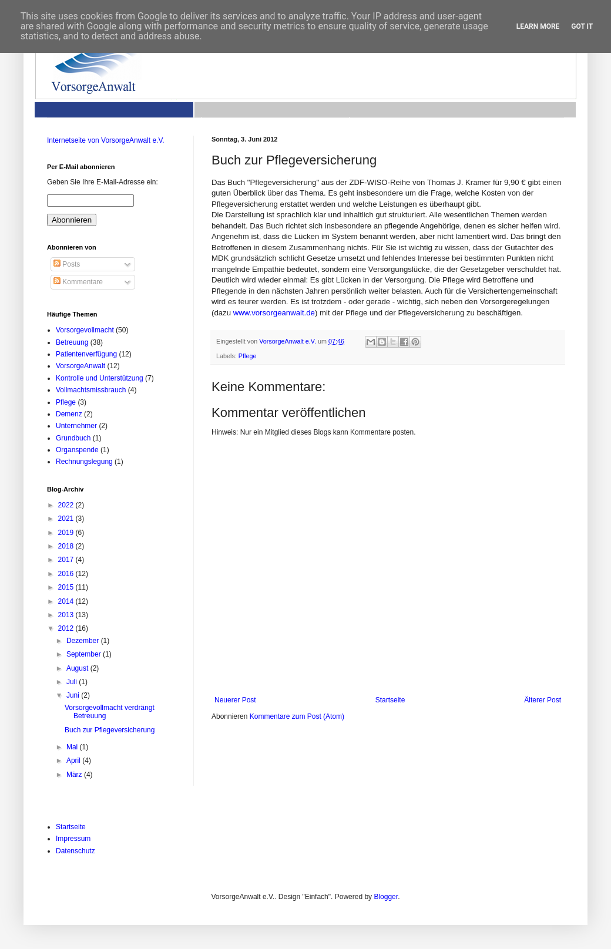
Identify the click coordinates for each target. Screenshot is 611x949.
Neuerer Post (235, 700)
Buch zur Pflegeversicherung (110, 730)
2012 (67, 628)
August (78, 668)
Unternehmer (76, 426)
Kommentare (78, 282)
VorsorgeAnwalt (80, 366)
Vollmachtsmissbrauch (91, 390)
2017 (67, 560)
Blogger (386, 897)
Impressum (73, 838)
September (84, 654)
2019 (67, 533)
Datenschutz (75, 851)
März (75, 774)
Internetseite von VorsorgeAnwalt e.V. (105, 140)
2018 (67, 546)
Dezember (83, 641)
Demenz (69, 414)
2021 (67, 518)
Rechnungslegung (84, 461)
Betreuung (72, 342)
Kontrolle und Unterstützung (99, 378)
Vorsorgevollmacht (85, 330)
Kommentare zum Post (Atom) (297, 716)
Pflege (248, 355)
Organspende (77, 450)
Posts (66, 264)
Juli (72, 682)
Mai (73, 747)
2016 (67, 574)
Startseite (390, 700)
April (74, 760)
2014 (67, 601)
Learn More (538, 26)
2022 (67, 505)
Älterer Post (542, 700)
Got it (582, 26)
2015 (67, 587)
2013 (67, 615)
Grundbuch (73, 438)
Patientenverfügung (86, 354)
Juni (73, 695)
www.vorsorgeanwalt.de (274, 312)
